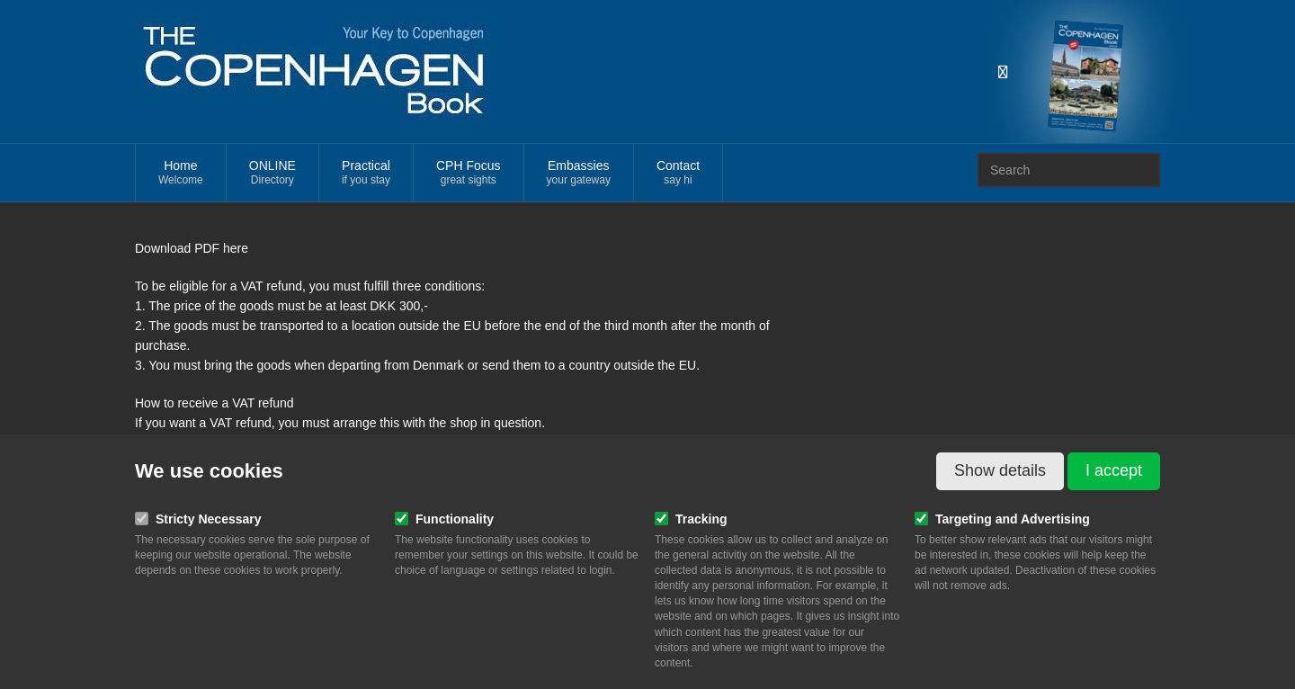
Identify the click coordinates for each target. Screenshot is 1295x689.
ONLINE (272, 173)
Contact (678, 173)
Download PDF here (191, 248)
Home (180, 173)
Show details (1000, 470)
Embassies (579, 173)
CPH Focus (468, 173)
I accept (1113, 470)
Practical (366, 173)
